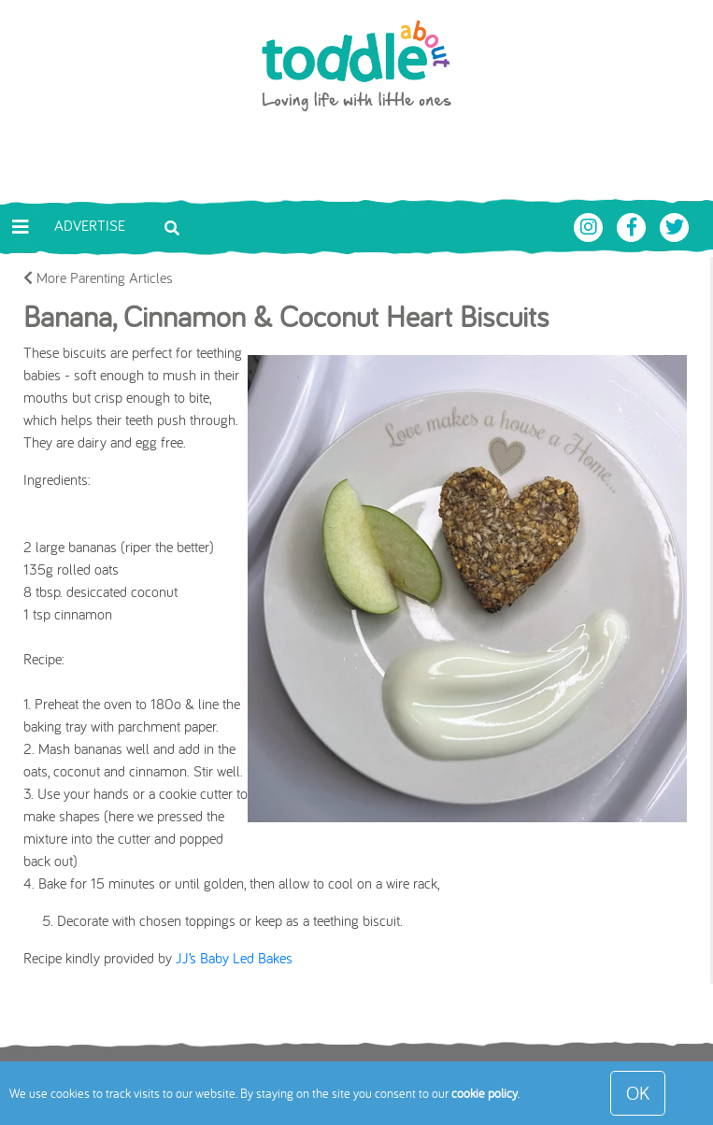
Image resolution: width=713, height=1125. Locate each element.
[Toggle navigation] (20, 227)
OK (637, 1092)
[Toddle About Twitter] (674, 225)
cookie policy (484, 1093)
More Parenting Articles (98, 277)
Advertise (89, 225)
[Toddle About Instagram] (590, 225)
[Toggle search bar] (172, 226)
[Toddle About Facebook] (633, 225)
